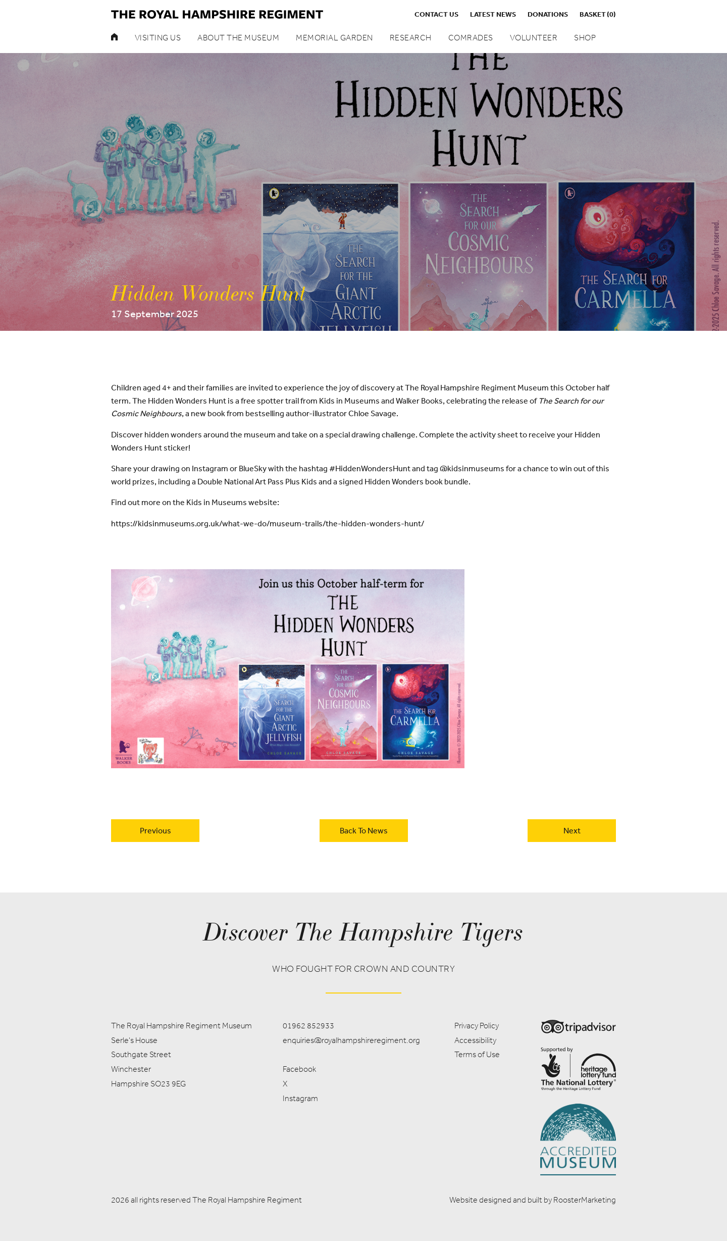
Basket (598, 14)
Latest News (493, 14)
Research (411, 37)
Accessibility (475, 1040)
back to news (364, 830)
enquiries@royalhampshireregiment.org (351, 1040)
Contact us (436, 14)
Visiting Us (158, 37)
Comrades (470, 37)
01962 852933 (308, 1025)
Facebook (299, 1069)
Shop (585, 37)
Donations (548, 14)
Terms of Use (477, 1054)
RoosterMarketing (584, 1200)
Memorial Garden (334, 37)
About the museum (238, 37)
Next (572, 830)
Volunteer (534, 37)
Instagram (300, 1098)
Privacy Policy (476, 1025)
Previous (155, 830)
